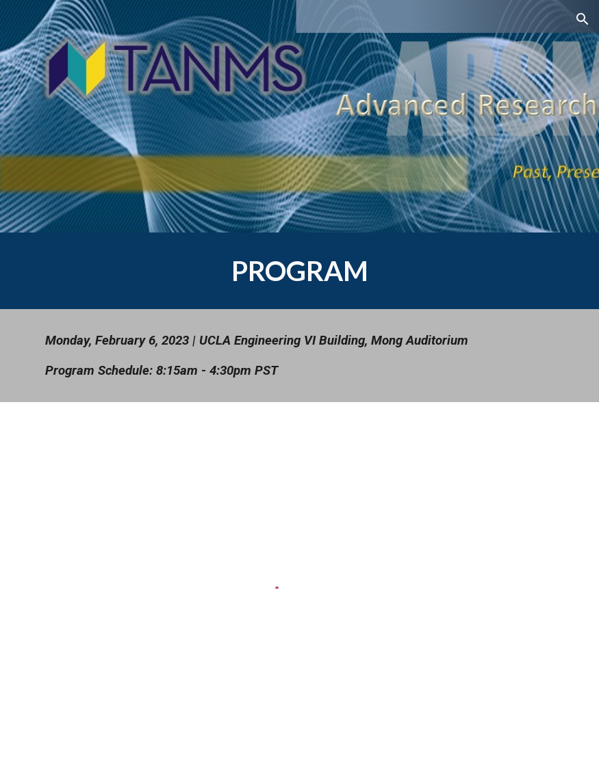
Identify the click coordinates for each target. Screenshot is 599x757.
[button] (582, 19)
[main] (300, 271)
